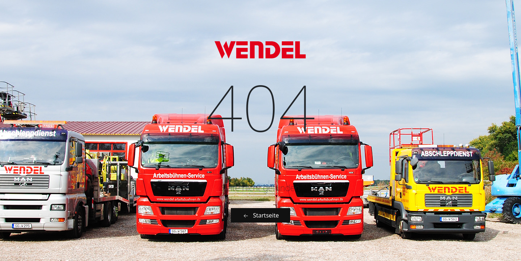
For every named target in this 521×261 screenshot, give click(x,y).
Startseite (260, 215)
